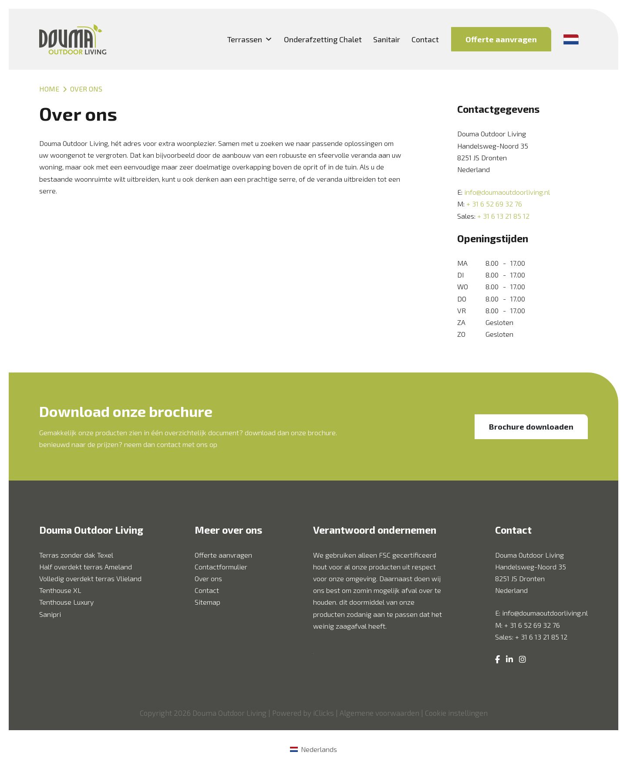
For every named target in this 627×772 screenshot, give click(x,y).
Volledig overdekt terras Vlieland (90, 578)
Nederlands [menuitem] (319, 749)
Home (49, 89)
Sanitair (386, 39)
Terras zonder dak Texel (76, 555)
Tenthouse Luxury (66, 602)
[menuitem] (313, 749)
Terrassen (250, 39)
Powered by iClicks (303, 712)
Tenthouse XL (60, 590)
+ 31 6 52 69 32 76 (494, 204)
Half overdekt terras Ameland (85, 566)
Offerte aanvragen (501, 39)
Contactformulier (221, 566)
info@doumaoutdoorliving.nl (507, 192)
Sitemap (207, 602)
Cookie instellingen (456, 712)
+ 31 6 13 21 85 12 (503, 216)
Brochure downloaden (531, 426)
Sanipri (50, 614)
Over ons (208, 578)
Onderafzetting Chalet (323, 39)
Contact (425, 39)
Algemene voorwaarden (379, 712)
